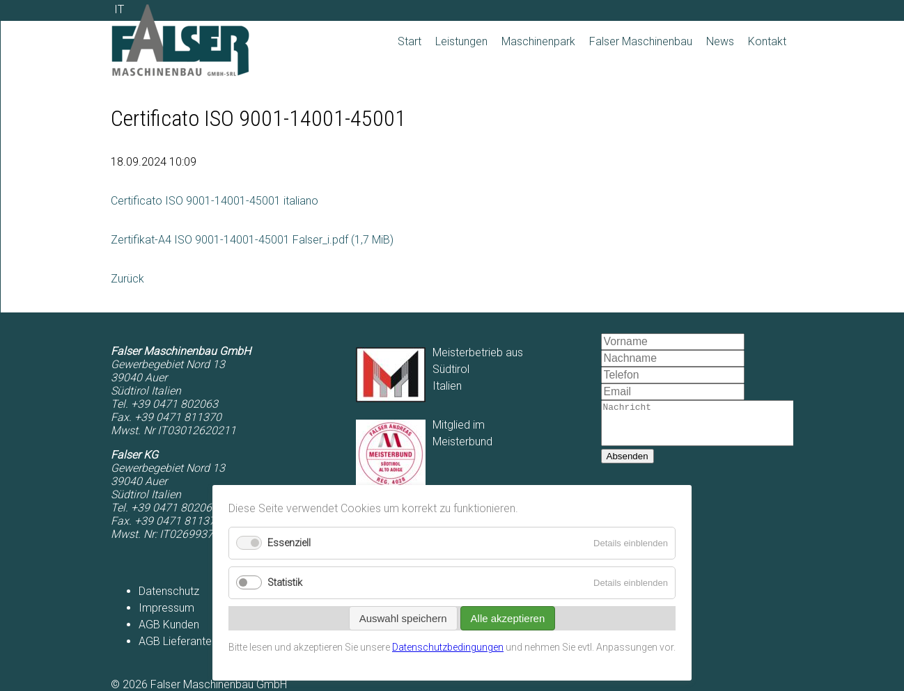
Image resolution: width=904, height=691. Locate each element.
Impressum (166, 607)
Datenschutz (169, 591)
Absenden (627, 464)
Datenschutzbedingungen (448, 647)
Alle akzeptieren (508, 618)
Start (409, 41)
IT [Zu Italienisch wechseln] (119, 9)
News (720, 41)
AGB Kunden (169, 624)
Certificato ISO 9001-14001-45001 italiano (214, 200)
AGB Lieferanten (178, 641)
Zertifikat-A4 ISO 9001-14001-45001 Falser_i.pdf (252, 239)
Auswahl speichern (403, 618)
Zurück (127, 278)
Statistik (284, 583)
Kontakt (767, 41)
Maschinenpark (538, 41)
